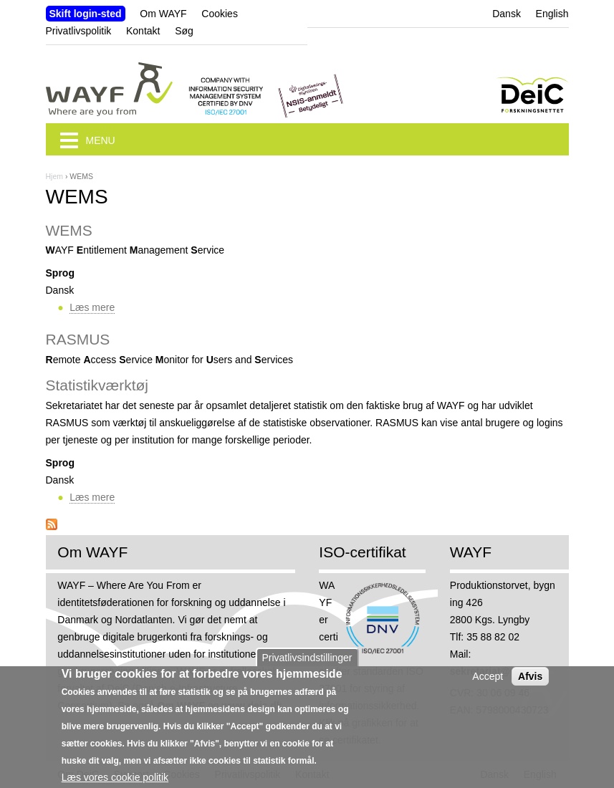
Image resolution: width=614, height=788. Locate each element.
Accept (487, 682)
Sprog (60, 273)
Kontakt (143, 31)
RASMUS (78, 339)
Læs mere (92, 308)
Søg (184, 31)
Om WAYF (163, 13)
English (552, 13)
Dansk (506, 13)
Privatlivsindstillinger (307, 665)
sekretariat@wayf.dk (498, 671)
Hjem (55, 176)
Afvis (530, 682)
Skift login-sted (85, 13)
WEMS (69, 230)
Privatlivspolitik (79, 31)
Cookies (219, 13)
